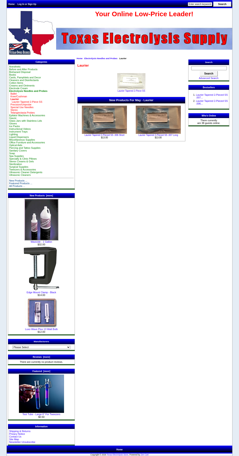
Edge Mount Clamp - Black (41, 291)
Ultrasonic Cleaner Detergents (25, 172)
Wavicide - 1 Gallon (41, 240)
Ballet (13, 93)
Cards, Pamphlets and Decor (25, 77)
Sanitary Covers (18, 150)
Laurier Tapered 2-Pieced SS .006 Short (104, 135)
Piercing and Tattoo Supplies (24, 148)
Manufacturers (41, 341)
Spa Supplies (16, 156)
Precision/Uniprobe (20, 104)
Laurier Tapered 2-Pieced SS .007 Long (158, 135)
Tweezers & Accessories (22, 169)
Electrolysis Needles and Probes (100, 58)
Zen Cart (145, 455)
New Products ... (18, 180)
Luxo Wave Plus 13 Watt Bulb (41, 328)
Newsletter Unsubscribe (22, 442)
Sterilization (15, 164)
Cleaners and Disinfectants (24, 80)
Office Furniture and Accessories (27, 142)
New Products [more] (41, 195)
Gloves (13, 123)
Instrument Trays (18, 131)
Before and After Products (23, 69)
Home (11, 4)
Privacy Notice (17, 434)
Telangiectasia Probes (22, 112)
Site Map (14, 439)
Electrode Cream (18, 88)
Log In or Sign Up (27, 4)
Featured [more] (41, 371)
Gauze (12, 118)
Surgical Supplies (18, 166)
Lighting (13, 134)
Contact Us (15, 436)
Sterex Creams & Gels (21, 161)
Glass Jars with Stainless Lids (25, 120)
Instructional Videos (20, 129)
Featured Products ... (20, 183)
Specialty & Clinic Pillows (23, 158)
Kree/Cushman (18, 96)
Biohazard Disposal (19, 72)
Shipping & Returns (19, 431)
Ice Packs (14, 126)
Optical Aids (15, 145)
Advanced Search (208, 78)
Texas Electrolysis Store (117, 455)
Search (209, 62)
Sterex (13, 110)
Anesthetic (15, 66)
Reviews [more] (41, 357)
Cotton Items (16, 82)
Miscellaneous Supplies (22, 139)
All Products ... (17, 186)
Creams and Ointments (21, 85)
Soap (12, 153)
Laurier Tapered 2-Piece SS (25, 101)
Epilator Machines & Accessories (27, 115)
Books (12, 74)
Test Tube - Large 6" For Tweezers (41, 413)
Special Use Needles (21, 107)
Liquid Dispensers (19, 137)
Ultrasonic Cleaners (20, 175)
